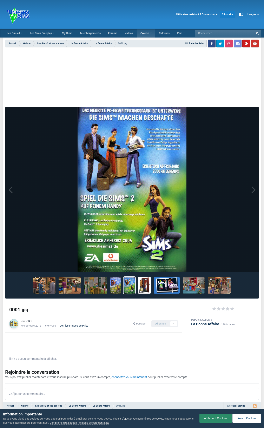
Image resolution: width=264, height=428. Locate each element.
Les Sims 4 (14, 33)
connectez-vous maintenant (129, 377)
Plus (180, 33)
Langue (253, 14)
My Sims (67, 33)
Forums (112, 33)
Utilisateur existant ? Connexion (197, 14)
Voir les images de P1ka (74, 325)
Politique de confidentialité (93, 422)
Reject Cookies (247, 418)
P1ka (29, 321)
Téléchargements (90, 33)
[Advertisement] (132, 78)
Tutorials (164, 33)
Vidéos (129, 33)
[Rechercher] (213, 33)
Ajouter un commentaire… (27, 393)
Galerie (145, 33)
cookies (34, 418)
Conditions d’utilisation (63, 422)
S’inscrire (227, 14)
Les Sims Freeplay (41, 33)
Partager (139, 323)
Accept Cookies (215, 418)
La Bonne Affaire (205, 324)
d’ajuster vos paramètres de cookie (142, 418)
